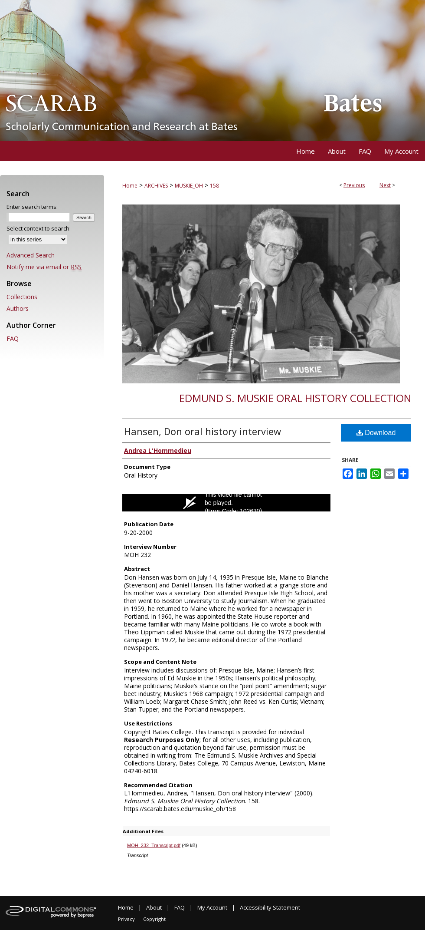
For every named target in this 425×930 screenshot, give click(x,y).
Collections (22, 297)
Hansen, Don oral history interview (202, 431)
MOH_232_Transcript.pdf (153, 845)
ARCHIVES (156, 185)
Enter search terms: (32, 207)
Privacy (126, 919)
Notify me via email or (44, 267)
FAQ (13, 338)
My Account (212, 907)
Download (376, 432)
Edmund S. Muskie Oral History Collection (295, 398)
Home (129, 185)
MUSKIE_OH (189, 185)
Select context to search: (39, 228)
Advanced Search (31, 255)
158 (214, 185)
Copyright (154, 919)
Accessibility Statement (270, 907)
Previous (354, 185)
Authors (18, 308)
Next (385, 185)
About (154, 907)
